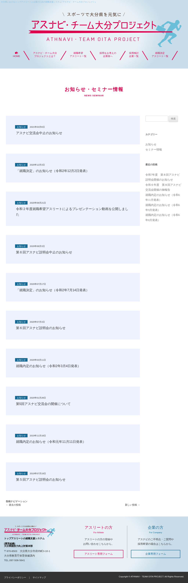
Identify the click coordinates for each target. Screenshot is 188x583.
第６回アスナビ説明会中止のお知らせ (44, 252)
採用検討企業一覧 (134, 55)
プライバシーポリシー (15, 577)
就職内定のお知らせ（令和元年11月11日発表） (51, 442)
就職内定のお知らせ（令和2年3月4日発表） (48, 366)
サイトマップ (39, 577)
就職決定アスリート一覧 (160, 55)
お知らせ (150, 144)
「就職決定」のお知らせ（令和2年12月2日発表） (52, 171)
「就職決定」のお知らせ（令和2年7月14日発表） (52, 290)
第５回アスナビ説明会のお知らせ (41, 479)
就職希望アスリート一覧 (78, 55)
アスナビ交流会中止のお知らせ (39, 133)
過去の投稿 (13, 504)
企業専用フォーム (155, 553)
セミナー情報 (153, 149)
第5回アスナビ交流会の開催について (43, 404)
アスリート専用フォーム (98, 553)
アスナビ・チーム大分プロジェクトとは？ (45, 55)
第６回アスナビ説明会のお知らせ (41, 328)
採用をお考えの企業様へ (108, 55)
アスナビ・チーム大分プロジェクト (94, 27)
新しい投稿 (132, 504)
